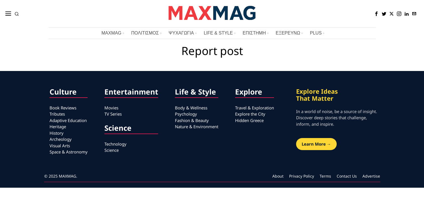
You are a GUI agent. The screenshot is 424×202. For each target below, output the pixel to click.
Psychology (186, 114)
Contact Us (347, 176)
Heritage (58, 126)
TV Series (113, 114)
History (57, 133)
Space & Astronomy (69, 152)
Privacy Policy (301, 176)
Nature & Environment (196, 126)
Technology (115, 144)
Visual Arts (60, 145)
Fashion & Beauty (192, 120)
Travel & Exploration (254, 108)
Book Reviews (63, 108)
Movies (111, 108)
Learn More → (316, 144)
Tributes (57, 114)
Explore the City (250, 114)
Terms (325, 176)
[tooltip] (376, 13)
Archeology (61, 139)
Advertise (371, 176)
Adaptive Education (68, 120)
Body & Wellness (191, 108)
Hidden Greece (249, 120)
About (278, 176)
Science (111, 150)
